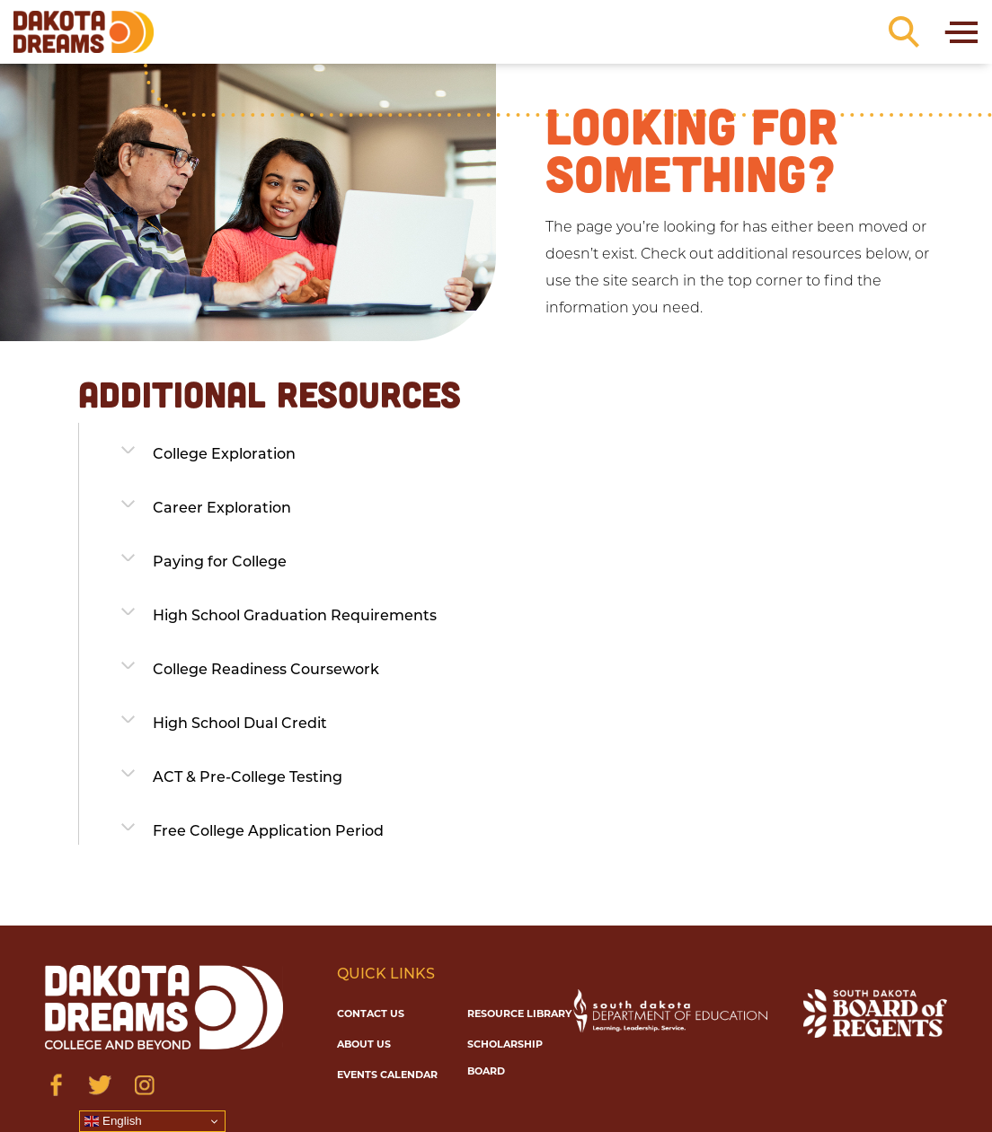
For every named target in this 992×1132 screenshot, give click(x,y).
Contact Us (370, 1013)
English (112, 1121)
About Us (364, 1044)
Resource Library (519, 1013)
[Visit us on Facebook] (56, 1085)
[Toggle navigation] (960, 32)
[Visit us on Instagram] (144, 1085)
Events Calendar (387, 1074)
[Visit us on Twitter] (100, 1085)
